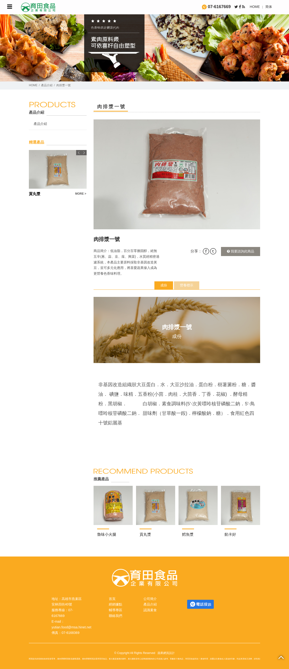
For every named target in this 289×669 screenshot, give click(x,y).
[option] (177, 174)
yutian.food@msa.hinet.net (71, 627)
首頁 (112, 599)
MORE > (80, 193)
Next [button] (84, 152)
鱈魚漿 (188, 534)
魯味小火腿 (106, 534)
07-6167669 (216, 6)
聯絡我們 (115, 616)
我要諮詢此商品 (240, 251)
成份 (163, 285)
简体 (268, 7)
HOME (255, 7)
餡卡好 (230, 534)
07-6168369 (70, 633)
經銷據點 (115, 604)
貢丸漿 (145, 534)
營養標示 (186, 285)
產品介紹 (47, 85)
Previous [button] (78, 152)
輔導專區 (115, 610)
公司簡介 (150, 599)
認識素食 (150, 610)
